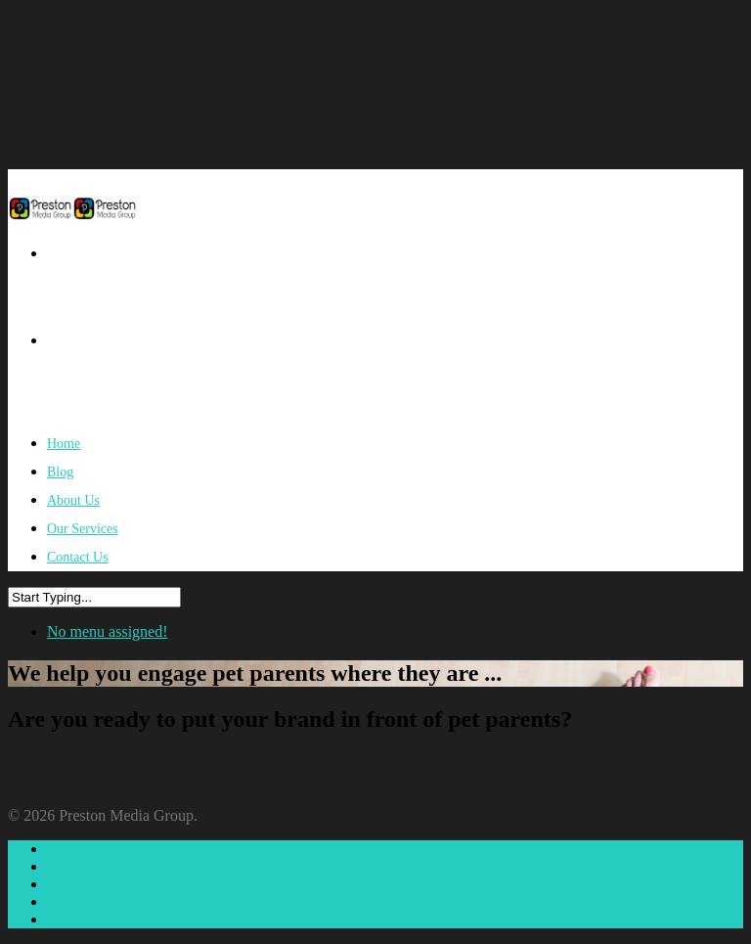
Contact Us (78, 557)
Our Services (87, 901)
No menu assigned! (107, 631)
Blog (62, 866)
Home (66, 848)
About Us (77, 884)
